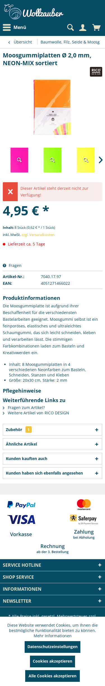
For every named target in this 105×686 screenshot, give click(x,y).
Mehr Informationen (53, 635)
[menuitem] (16, 27)
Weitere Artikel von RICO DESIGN (36, 412)
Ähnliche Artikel (21, 444)
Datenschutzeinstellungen (52, 646)
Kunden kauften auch (26, 458)
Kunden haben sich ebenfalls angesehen (44, 473)
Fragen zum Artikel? (24, 407)
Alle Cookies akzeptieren (52, 675)
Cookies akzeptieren (52, 661)
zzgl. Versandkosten (38, 234)
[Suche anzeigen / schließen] (70, 27)
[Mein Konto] (82, 27)
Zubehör (19, 429)
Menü (14, 27)
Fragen (12, 265)
